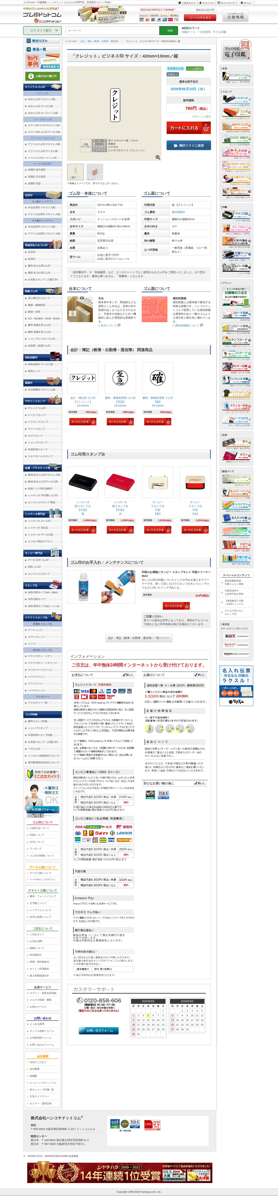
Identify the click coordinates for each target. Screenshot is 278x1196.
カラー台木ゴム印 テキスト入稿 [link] (44, 125)
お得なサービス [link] (38, 1006)
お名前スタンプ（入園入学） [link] (43, 279)
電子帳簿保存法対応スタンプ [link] (43, 762)
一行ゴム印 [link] (34, 748)
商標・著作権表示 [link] (39, 961)
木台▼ (101, 212)
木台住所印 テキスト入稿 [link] (41, 207)
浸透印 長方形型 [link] (37, 169)
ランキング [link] (36, 848)
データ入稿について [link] (41, 873)
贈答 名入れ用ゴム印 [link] (39, 272)
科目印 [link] (31, 258)
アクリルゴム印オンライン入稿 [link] (42, 158)
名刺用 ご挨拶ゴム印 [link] (39, 345)
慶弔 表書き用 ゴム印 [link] (39, 324)
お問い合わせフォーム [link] (42, 1044)
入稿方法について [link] (39, 828)
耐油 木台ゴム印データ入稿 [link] (43, 481)
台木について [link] (37, 841)
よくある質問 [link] (37, 1024)
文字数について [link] (38, 903)
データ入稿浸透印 (42, 163)
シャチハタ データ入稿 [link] (40, 534)
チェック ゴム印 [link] (37, 408)
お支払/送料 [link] (36, 941)
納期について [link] (37, 948)
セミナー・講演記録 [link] (41, 1103)
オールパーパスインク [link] (40, 669)
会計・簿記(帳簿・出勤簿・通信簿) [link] (44, 318)
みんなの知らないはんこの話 (234, 612)
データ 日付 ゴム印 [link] (38, 560)
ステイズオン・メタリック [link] (42, 662)
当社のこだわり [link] (38, 1062)
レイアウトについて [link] (41, 910)
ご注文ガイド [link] (37, 934)
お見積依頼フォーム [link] (41, 1037)
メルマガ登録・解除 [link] (41, 999)
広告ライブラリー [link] (39, 1096)
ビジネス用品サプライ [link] (40, 541)
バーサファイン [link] (36, 676)
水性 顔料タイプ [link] (37, 599)
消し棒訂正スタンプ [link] (39, 298)
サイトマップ (228, 3)
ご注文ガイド (189, 3)
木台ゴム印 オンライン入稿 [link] (43, 113)
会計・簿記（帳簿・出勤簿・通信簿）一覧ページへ (139, 637)
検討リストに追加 (189, 145)
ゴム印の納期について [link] (42, 855)
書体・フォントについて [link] (43, 896)
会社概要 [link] (34, 1068)
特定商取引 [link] (36, 954)
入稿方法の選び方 (42, 76)
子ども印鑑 (219, 31)
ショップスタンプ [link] (37, 442)
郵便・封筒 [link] (34, 311)
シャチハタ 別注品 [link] (38, 527)
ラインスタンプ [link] (36, 428)
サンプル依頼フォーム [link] (42, 1031)
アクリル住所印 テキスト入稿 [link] (44, 214)
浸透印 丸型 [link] (34, 183)
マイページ (208, 3)
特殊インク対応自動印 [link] (40, 488)
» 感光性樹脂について (186, 325)
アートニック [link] (35, 629)
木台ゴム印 (42, 93)
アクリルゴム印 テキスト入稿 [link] (44, 144)
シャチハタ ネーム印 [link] (39, 520)
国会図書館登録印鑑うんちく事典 (234, 582)
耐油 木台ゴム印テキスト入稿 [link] (44, 474)
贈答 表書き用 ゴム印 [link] (39, 331)
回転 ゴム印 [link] (34, 566)
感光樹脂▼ (178, 212)
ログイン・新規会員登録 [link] (43, 993)
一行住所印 (204, 31)
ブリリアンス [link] (35, 683)
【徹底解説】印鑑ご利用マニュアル (234, 602)
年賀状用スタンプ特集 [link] (40, 735)
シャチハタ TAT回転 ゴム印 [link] (42, 495)
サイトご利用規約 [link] (39, 968)
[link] (82, 394)
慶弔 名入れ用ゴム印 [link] (39, 265)
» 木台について (107, 325)
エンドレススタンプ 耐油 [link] (41, 502)
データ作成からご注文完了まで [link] (42, 879)
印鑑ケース (188, 31)
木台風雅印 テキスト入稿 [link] (41, 389)
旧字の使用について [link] (41, 916)
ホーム (247, 3)
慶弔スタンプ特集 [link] (37, 721)
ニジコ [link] (31, 643)
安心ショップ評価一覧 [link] (42, 1089)
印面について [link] (37, 834)
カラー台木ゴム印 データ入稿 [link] (44, 131)
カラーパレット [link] (36, 636)
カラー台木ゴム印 (42, 119)
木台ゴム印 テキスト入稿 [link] (41, 99)
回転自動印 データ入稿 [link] (40, 364)
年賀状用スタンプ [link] (37, 449)
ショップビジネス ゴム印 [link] (41, 338)
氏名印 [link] (31, 252)
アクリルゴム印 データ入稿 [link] (43, 151)
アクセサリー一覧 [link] (37, 702)
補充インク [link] (34, 371)
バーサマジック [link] (36, 690)
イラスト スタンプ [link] (38, 421)
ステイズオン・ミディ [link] (40, 656)
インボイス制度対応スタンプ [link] (43, 755)
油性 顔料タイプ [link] (43, 592)
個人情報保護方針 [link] (39, 975)
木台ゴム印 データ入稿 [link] (40, 106)
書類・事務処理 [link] (36, 305)
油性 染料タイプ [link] (43, 606)
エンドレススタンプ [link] (39, 573)
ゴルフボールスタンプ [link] (40, 456)
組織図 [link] (33, 1075)
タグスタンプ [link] (35, 435)
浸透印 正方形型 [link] (37, 176)
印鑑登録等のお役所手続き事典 (234, 592)
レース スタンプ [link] (37, 415)
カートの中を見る (200, 17)
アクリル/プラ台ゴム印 (42, 138)
